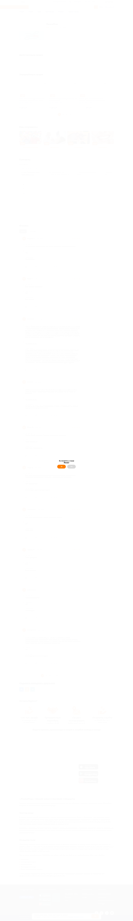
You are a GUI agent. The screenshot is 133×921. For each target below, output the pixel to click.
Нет (71, 466)
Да (61, 466)
